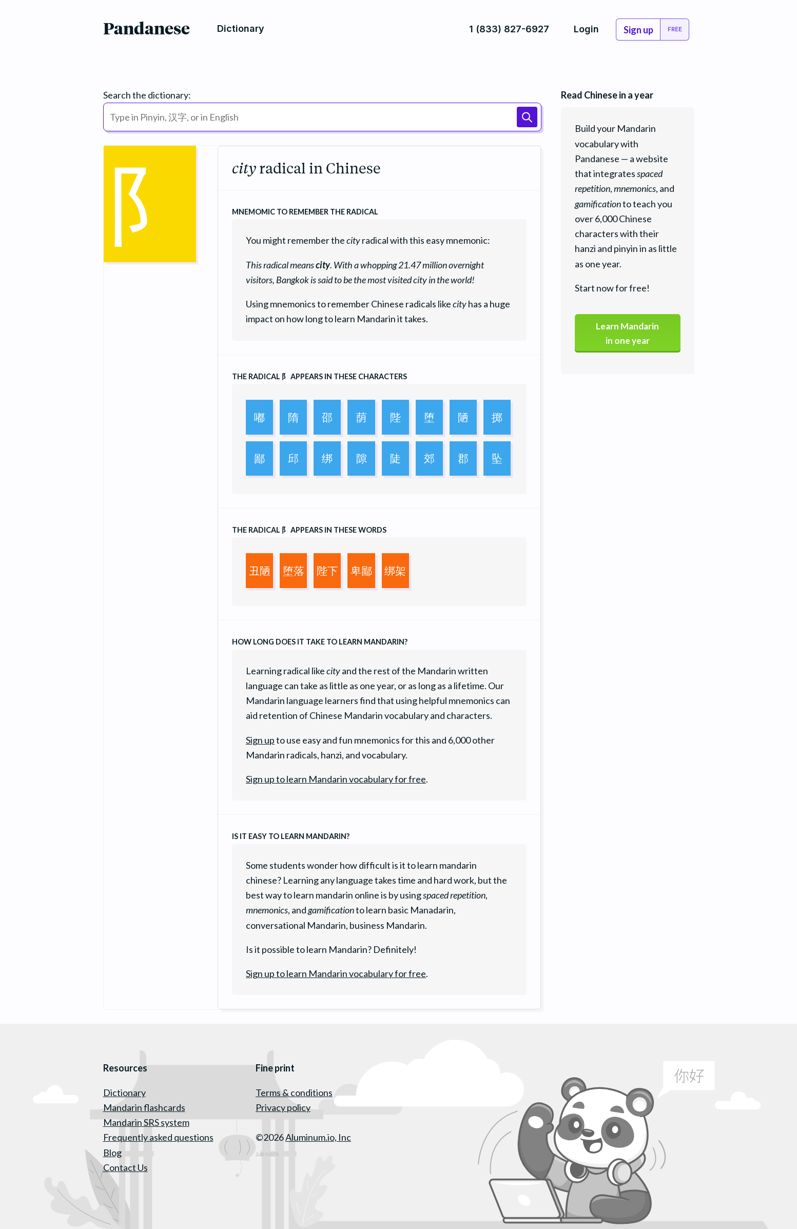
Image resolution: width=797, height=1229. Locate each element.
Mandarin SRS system (146, 1122)
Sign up (260, 740)
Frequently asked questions (158, 1137)
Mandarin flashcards (144, 1107)
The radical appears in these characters (319, 376)
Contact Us (125, 1167)
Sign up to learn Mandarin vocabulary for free (336, 779)
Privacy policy (283, 1107)
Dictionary (124, 1092)
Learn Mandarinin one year (627, 334)
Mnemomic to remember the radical (305, 211)
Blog (112, 1152)
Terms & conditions (294, 1092)
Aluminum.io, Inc (318, 1137)
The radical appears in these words (309, 529)
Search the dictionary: (147, 95)
